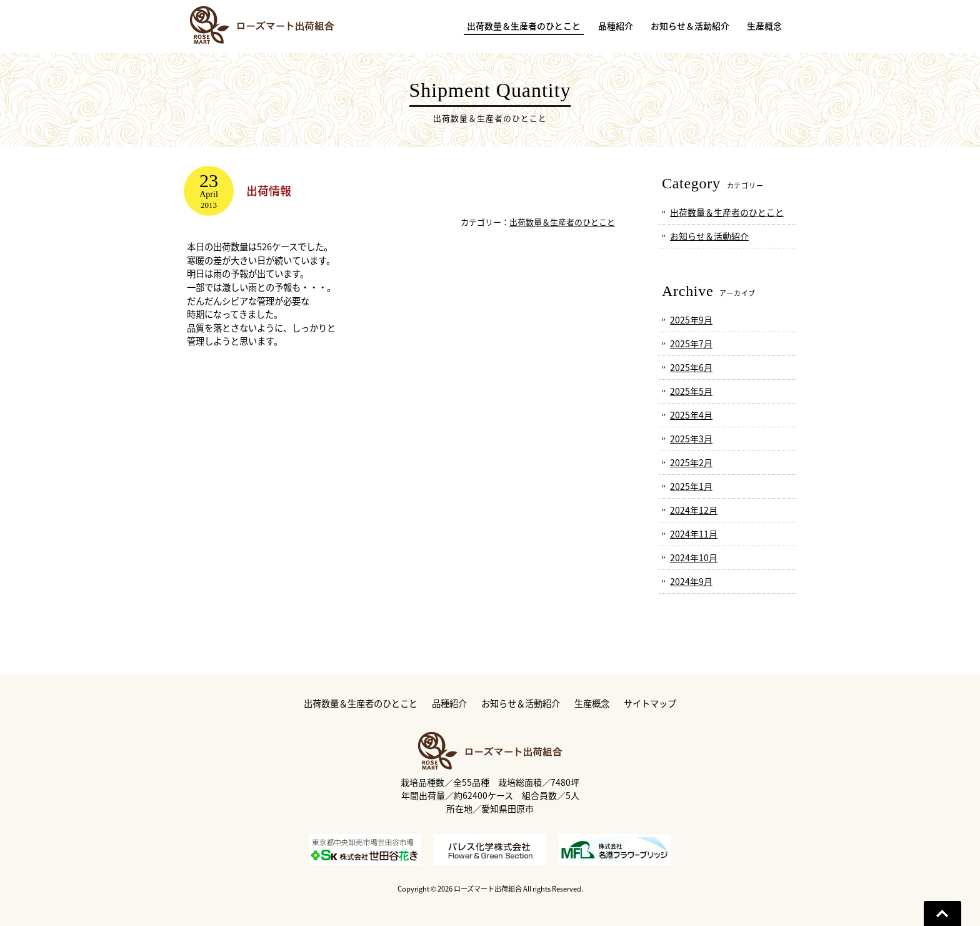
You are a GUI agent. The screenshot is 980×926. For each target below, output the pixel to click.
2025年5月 (691, 391)
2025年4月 (691, 415)
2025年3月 (691, 438)
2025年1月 (691, 486)
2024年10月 (694, 557)
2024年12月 (694, 510)
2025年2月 (691, 462)
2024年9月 (691, 581)
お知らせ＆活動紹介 (709, 236)
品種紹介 (449, 703)
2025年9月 (691, 319)
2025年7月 (691, 343)
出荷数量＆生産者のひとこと (562, 222)
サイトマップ (650, 703)
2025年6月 (691, 367)
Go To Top (942, 913)
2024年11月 (694, 533)
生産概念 (591, 703)
